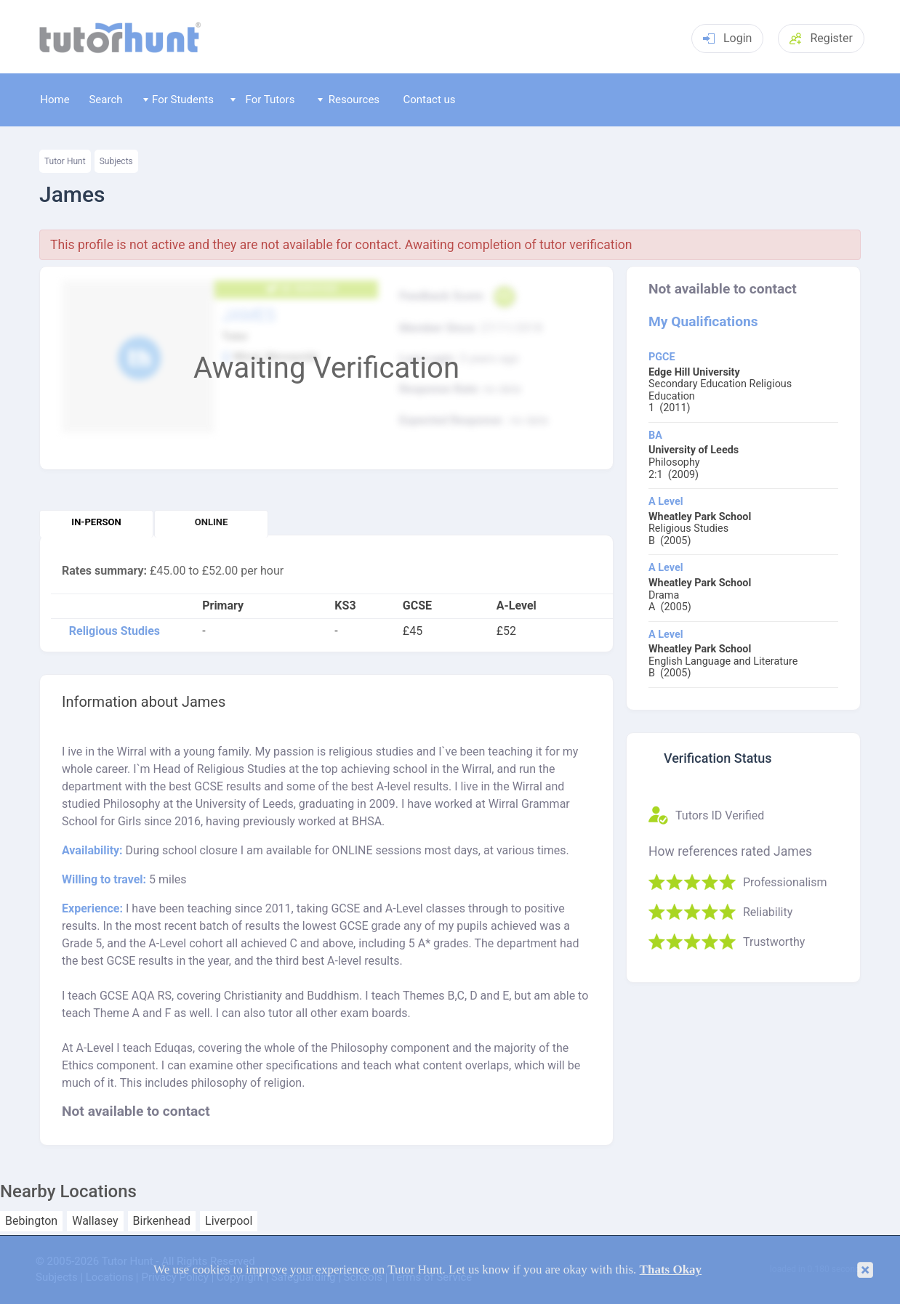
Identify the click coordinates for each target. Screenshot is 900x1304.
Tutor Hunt (65, 161)
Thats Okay (671, 1269)
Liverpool (228, 1221)
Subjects (116, 161)
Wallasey (95, 1221)
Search (105, 99)
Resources (349, 99)
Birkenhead (162, 1221)
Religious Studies (114, 631)
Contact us (429, 99)
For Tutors (262, 99)
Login (727, 38)
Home (54, 99)
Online (211, 522)
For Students (178, 99)
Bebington (31, 1221)
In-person (96, 522)
